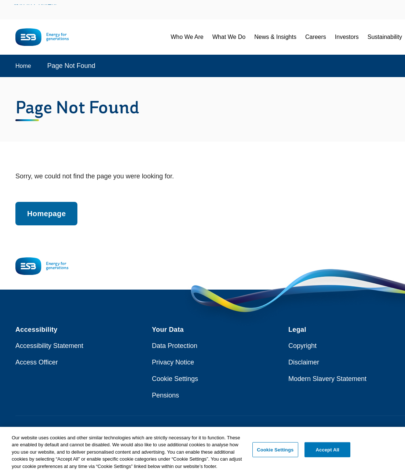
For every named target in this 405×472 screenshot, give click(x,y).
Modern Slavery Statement (327, 378)
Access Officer (36, 362)
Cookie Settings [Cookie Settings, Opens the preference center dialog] (275, 451)
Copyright (302, 345)
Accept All (327, 451)
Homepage (46, 214)
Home (23, 66)
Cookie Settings (175, 378)
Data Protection (174, 345)
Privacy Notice (173, 362)
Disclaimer (303, 362)
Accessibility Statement (49, 345)
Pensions (165, 395)
